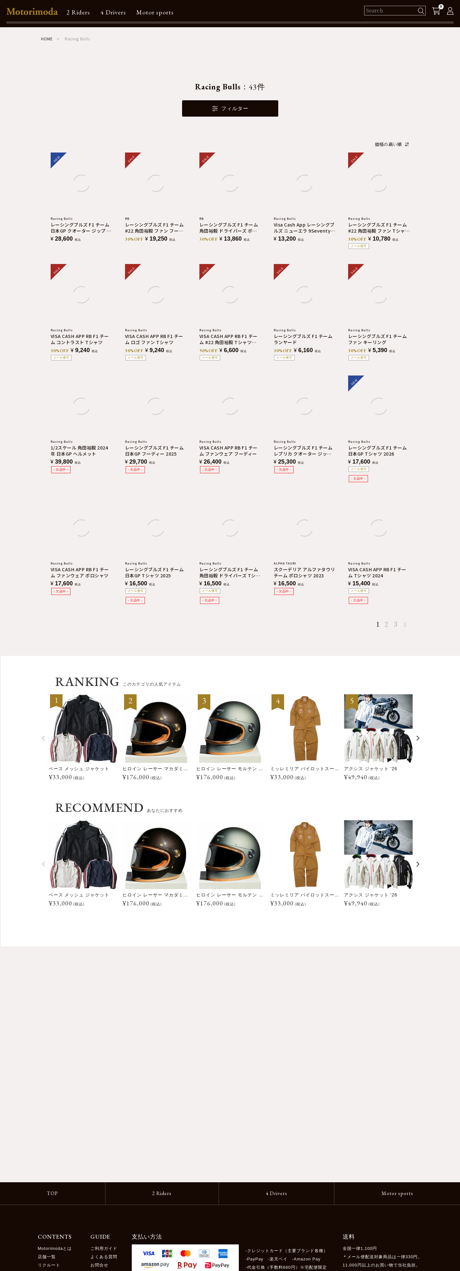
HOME (47, 38)
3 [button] (395, 624)
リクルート (49, 1265)
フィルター (230, 108)
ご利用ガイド (103, 1248)
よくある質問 (103, 1256)
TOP (52, 1193)
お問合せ (99, 1265)
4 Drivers (113, 12)
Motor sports (155, 12)
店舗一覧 (47, 1256)
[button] (406, 624)
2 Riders (78, 12)
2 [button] (387, 624)
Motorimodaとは (55, 1248)
